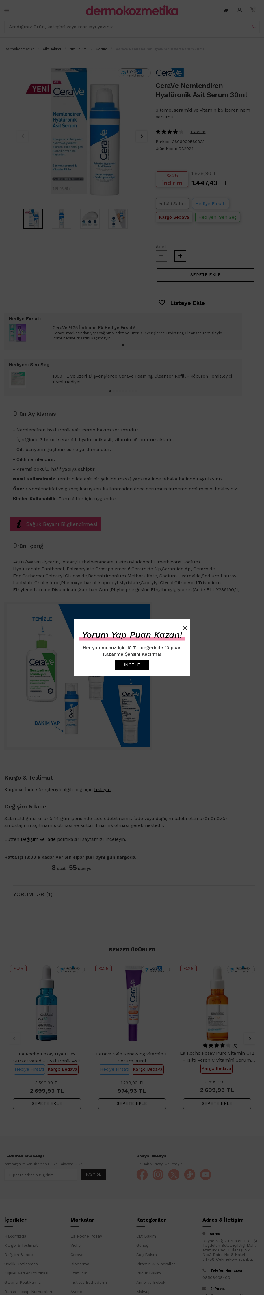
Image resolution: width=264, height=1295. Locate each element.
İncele (132, 664)
